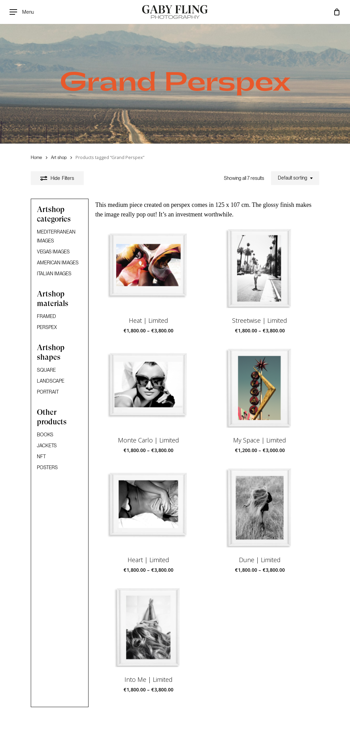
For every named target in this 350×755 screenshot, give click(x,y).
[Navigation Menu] (22, 12)
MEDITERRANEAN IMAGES (56, 236)
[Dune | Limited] (259, 507)
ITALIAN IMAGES (54, 273)
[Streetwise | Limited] (259, 268)
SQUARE (46, 370)
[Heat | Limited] (148, 268)
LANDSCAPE (50, 381)
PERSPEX (47, 327)
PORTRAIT (48, 392)
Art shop (59, 157)
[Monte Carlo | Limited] (148, 388)
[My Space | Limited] (259, 388)
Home (36, 157)
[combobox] (295, 178)
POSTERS (47, 467)
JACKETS (47, 445)
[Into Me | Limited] (148, 627)
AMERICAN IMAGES (58, 262)
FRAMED (46, 316)
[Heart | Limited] (148, 507)
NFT (41, 456)
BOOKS (45, 434)
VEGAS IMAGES (53, 251)
